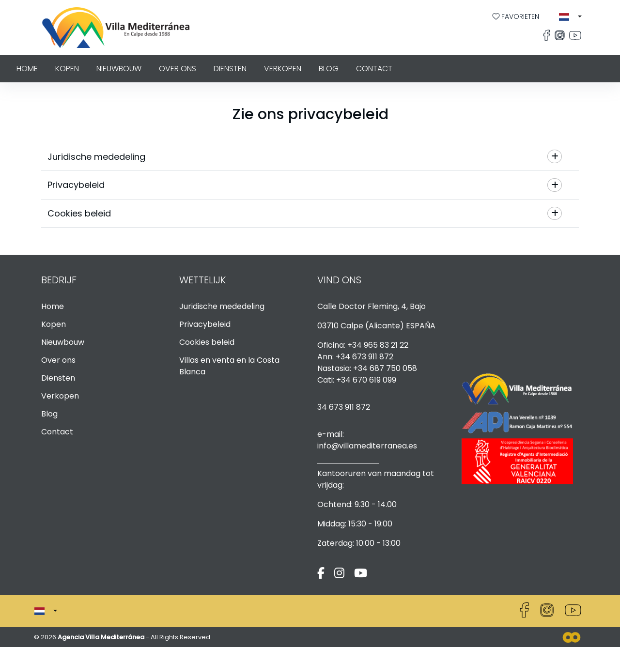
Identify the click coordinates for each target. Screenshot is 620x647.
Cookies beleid (206, 342)
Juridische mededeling (221, 306)
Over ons (177, 68)
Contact (374, 68)
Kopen (67, 68)
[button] (570, 17)
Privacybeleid (205, 324)
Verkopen (282, 68)
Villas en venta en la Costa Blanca (229, 365)
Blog (329, 68)
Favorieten (516, 16)
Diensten (230, 68)
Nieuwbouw (118, 68)
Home (27, 68)
